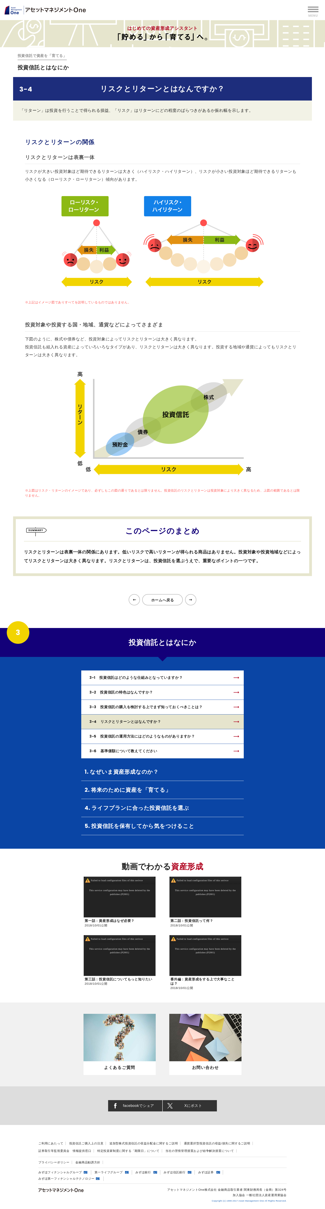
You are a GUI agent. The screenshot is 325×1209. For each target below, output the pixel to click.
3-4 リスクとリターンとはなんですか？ (125, 721)
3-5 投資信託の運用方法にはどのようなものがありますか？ (142, 736)
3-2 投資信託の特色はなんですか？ (121, 692)
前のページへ (134, 599)
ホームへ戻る (162, 600)
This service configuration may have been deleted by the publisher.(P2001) (119, 892)
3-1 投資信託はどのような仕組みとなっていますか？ (136, 677)
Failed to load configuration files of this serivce (117, 880)
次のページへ (190, 599)
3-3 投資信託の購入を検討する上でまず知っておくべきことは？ (146, 707)
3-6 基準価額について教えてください (123, 751)
